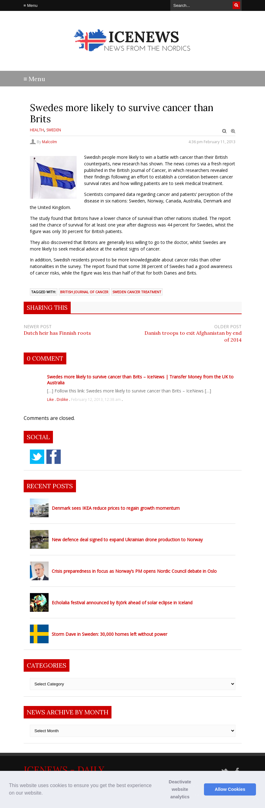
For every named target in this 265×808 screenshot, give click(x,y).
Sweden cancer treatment (136, 292)
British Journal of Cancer (84, 292)
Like (51, 399)
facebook (53, 457)
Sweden (53, 130)
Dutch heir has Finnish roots (57, 333)
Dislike (63, 399)
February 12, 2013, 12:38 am (96, 399)
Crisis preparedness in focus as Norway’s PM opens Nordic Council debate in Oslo (134, 571)
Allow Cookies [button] (230, 789)
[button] (45, 794)
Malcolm (49, 141)
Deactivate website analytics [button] (180, 789)
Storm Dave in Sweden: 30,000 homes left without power (109, 634)
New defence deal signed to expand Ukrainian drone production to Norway (127, 540)
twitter (37, 457)
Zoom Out (224, 131)
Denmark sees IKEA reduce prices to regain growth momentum (116, 508)
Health (37, 130)
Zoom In (233, 131)
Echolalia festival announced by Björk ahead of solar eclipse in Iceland (122, 603)
